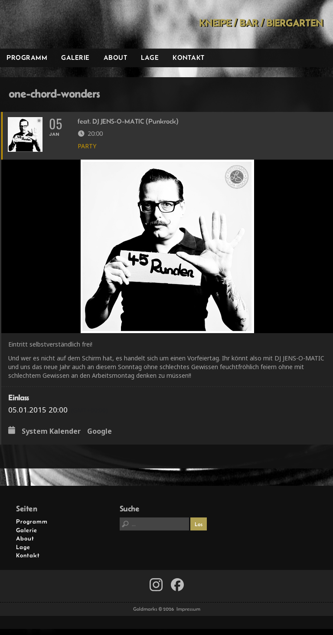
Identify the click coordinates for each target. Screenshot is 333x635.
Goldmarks (61, 24)
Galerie (75, 57)
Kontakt (189, 57)
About (115, 57)
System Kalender (51, 437)
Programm (27, 57)
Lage (150, 57)
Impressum (188, 615)
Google (99, 437)
